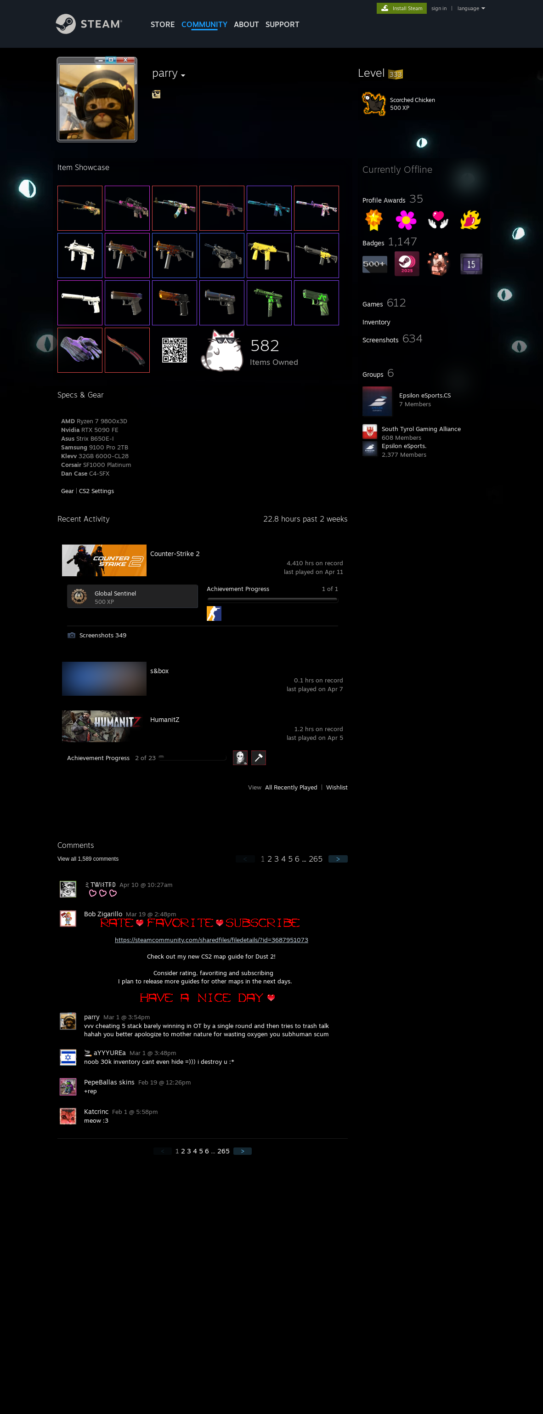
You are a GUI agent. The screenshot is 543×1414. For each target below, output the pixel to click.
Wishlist (337, 787)
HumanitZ (165, 719)
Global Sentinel (115, 593)
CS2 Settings (96, 490)
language (468, 8)
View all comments (88, 859)
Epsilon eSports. (404, 445)
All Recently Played (291, 787)
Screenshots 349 (102, 635)
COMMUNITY (204, 24)
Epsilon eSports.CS (425, 395)
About (246, 24)
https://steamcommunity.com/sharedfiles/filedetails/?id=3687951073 (211, 939)
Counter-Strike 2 (175, 553)
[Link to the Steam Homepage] (96, 31)
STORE (163, 24)
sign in (439, 8)
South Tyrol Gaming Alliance (421, 428)
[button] (424, 72)
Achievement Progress (238, 588)
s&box (159, 671)
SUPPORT (283, 24)
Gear (67, 490)
